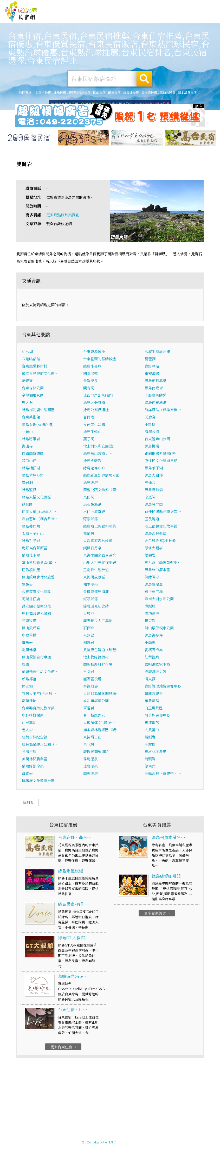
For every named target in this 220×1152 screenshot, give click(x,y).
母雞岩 (27, 774)
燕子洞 (88, 439)
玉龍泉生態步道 (96, 570)
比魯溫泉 (90, 767)
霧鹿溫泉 (90, 759)
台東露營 (88, 16)
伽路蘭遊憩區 (33, 454)
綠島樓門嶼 (31, 527)
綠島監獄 (29, 490)
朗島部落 (29, 679)
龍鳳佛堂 (29, 650)
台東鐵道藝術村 (34, 367)
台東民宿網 (21, 11)
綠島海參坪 (154, 636)
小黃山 (27, 432)
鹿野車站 (152, 367)
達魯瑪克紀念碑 (96, 607)
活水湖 (27, 352)
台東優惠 (136, 19)
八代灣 (88, 745)
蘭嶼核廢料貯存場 (97, 665)
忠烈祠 (150, 498)
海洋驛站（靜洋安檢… (163, 410)
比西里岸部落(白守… (100, 396)
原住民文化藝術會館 (161, 461)
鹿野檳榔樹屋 (33, 716)
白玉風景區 (154, 708)
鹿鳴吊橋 (29, 636)
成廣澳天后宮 (155, 672)
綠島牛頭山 (92, 432)
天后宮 (150, 418)
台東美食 (120, 18)
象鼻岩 (27, 585)
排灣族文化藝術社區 (38, 781)
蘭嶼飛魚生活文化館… (40, 672)
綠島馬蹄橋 (154, 490)
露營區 (27, 505)
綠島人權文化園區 (36, 498)
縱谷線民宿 (131, 92)
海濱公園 (152, 432)
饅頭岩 (150, 738)
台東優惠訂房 (204, 17)
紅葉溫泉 (152, 658)
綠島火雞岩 (92, 461)
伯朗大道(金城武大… (39, 512)
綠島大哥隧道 (94, 403)
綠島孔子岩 (31, 541)
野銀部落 (90, 519)
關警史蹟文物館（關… (101, 490)
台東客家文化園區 (36, 592)
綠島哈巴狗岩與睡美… (101, 527)
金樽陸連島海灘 (96, 592)
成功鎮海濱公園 (96, 701)
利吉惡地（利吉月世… (40, 519)
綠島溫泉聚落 (155, 534)
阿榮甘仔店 (31, 599)
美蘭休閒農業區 (34, 759)
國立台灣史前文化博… (40, 374)
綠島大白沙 (154, 476)
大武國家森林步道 (97, 541)
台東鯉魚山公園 (157, 439)
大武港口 (152, 730)
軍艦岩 (88, 708)
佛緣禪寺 (152, 578)
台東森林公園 (33, 388)
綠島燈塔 (90, 483)
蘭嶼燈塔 (90, 774)
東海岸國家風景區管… (101, 556)
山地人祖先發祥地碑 (99, 563)
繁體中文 (204, 5)
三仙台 (150, 483)
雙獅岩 (150, 556)
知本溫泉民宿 (187, 92)
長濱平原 (29, 752)
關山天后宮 (31, 628)
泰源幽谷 (90, 687)
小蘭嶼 (150, 643)
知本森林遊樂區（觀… (101, 730)
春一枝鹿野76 (94, 716)
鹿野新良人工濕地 (97, 621)
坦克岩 (150, 621)
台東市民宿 (43, 92)
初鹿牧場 (29, 621)
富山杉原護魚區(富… (39, 563)
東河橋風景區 (94, 578)
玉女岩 (88, 672)
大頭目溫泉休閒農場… (101, 694)
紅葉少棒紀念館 (34, 738)
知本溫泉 (90, 585)
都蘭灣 (88, 534)
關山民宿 (99, 92)
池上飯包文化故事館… (163, 527)
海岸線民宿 (149, 92)
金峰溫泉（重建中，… (163, 774)
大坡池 (88, 614)
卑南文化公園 (94, 425)
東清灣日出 (92, 738)
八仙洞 (88, 498)
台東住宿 (71, 16)
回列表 (28, 803)
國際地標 (90, 374)
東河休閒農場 (155, 752)
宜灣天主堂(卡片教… (39, 694)
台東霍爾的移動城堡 (99, 359)
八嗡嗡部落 (31, 359)
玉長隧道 (152, 519)
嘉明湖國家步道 (157, 665)
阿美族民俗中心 (157, 716)
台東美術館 (31, 418)
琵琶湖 (150, 359)
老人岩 (27, 730)
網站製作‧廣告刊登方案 (171, 5)
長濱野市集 (154, 650)
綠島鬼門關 (154, 505)
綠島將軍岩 (31, 439)
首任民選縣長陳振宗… (163, 512)
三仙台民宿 (167, 92)
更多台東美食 (157, 914)
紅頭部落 (90, 599)
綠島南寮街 (154, 388)
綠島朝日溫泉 (155, 381)
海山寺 (27, 447)
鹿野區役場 (92, 679)
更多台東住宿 (63, 1047)
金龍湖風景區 (33, 396)
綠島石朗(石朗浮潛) (38, 425)
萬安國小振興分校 (36, 607)
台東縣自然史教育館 (38, 708)
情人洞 (150, 679)
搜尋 (144, 78)
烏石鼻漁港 (92, 505)
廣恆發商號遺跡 (96, 752)
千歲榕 (150, 745)
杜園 (25, 665)
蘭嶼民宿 (114, 92)
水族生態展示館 (157, 352)
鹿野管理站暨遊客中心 (163, 687)
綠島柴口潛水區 (157, 570)
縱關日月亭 (92, 548)
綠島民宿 (60, 92)
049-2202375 (104, 1139)
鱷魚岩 (27, 643)
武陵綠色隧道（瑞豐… (101, 650)
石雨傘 (88, 628)
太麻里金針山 (33, 534)
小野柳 (150, 425)
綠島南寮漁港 (155, 403)
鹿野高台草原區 (34, 548)
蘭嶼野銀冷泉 (33, 767)
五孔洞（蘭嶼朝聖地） (163, 563)
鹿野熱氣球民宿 (79, 92)
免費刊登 (145, 5)
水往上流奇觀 (94, 512)
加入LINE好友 (130, 1139)
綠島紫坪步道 (33, 476)
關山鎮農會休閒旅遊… (40, 578)
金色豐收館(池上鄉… (162, 541)
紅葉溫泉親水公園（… (40, 745)
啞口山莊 (29, 461)
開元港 (27, 687)
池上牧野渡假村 (96, 658)
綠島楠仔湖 (31, 468)
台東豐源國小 (94, 352)
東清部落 (152, 723)
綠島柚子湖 (154, 468)
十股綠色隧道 (155, 396)
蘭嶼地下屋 (31, 556)
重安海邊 (152, 374)
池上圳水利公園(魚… (100, 447)
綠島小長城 (92, 367)
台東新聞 (152, 20)
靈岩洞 (27, 483)
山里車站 (29, 723)
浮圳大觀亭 (154, 548)
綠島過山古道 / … (97, 454)
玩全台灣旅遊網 (124, 5)
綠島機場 (152, 447)
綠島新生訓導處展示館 (101, 476)
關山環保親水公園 (159, 628)
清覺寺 (27, 381)
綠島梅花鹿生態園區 (38, 410)
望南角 (150, 767)
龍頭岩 (150, 759)
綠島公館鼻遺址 (96, 410)
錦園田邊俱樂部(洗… (162, 454)
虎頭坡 (150, 607)
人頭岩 (88, 636)
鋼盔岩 (88, 643)
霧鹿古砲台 (154, 694)
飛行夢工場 (154, 592)
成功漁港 (152, 614)
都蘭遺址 (29, 701)
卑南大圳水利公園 (159, 599)
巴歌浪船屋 (31, 570)
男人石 (27, 403)
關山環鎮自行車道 (36, 658)
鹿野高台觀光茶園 (36, 614)
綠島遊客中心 (94, 468)
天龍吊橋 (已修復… (99, 723)
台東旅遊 (104, 17)
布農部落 (152, 701)
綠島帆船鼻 (154, 585)
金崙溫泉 (90, 381)
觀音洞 (88, 388)
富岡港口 (90, 418)
